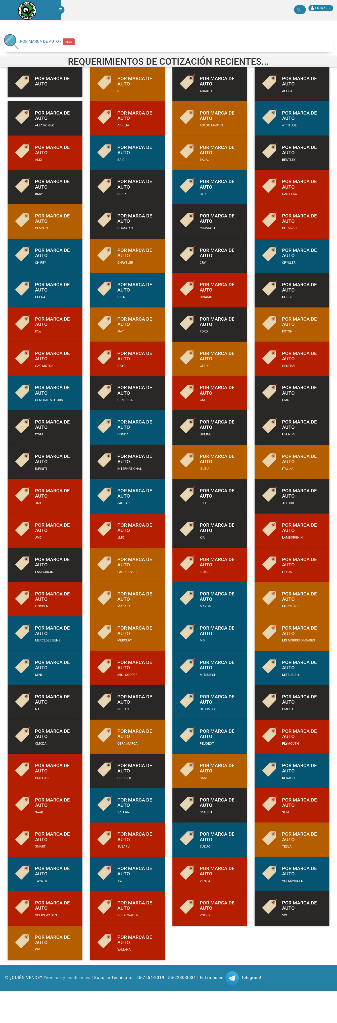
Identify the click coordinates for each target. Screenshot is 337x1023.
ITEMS (69, 41)
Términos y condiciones (67, 1010)
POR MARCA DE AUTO (40, 41)
